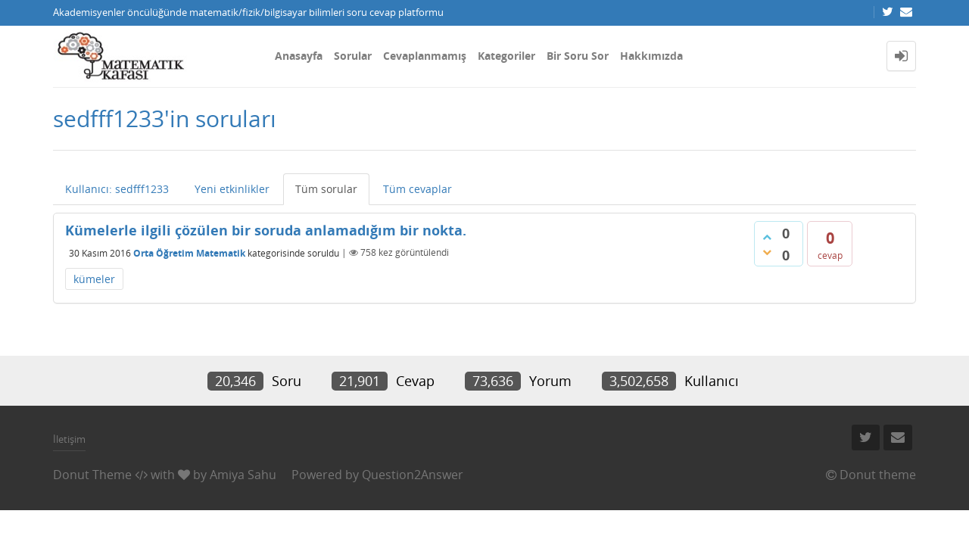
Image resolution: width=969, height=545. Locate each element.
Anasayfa (298, 55)
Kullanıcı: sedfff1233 (117, 189)
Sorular (353, 55)
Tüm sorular (326, 189)
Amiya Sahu (243, 474)
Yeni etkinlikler (232, 189)
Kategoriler (506, 55)
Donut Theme (92, 474)
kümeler (94, 279)
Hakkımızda (651, 55)
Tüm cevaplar (417, 189)
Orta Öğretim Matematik (189, 252)
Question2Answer (412, 474)
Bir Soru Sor (578, 55)
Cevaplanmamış (424, 55)
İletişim (69, 439)
